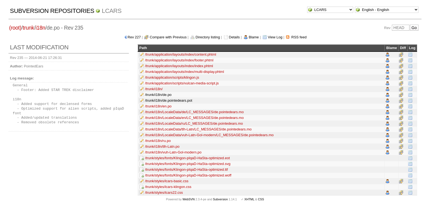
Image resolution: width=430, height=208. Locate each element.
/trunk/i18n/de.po (158, 95)
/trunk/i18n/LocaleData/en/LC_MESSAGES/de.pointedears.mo (194, 118)
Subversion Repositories (52, 10)
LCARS (111, 10)
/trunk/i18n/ (154, 89)
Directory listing (208, 37)
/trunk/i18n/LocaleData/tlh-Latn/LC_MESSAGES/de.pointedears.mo (198, 129)
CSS (261, 199)
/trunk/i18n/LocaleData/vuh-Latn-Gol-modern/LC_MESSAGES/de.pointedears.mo (209, 135)
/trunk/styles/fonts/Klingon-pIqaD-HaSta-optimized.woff (188, 175)
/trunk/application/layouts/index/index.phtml (179, 66)
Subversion (220, 199)
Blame (254, 37)
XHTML (249, 199)
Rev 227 (134, 37)
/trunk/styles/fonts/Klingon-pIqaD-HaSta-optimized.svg (187, 164)
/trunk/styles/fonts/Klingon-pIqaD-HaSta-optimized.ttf (186, 169)
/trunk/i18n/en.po (158, 106)
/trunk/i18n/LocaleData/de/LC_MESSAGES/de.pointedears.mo (194, 112)
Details (234, 37)
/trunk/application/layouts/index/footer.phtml (179, 60)
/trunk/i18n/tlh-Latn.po (162, 146)
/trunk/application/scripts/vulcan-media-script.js (182, 83)
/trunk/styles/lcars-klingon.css (168, 187)
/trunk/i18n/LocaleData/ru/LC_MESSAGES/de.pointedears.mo (194, 123)
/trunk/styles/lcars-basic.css (166, 181)
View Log (275, 37)
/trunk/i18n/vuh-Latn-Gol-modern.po (173, 152)
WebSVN (188, 199)
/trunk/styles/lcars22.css (164, 192)
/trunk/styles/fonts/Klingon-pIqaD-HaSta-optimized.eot (187, 158)
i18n (40, 28)
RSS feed (299, 37)
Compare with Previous (168, 37)
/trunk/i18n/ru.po (158, 141)
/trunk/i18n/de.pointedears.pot (168, 100)
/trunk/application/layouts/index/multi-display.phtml (184, 72)
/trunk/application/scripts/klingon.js (172, 77)
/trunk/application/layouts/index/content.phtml (180, 54)
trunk (28, 28)
